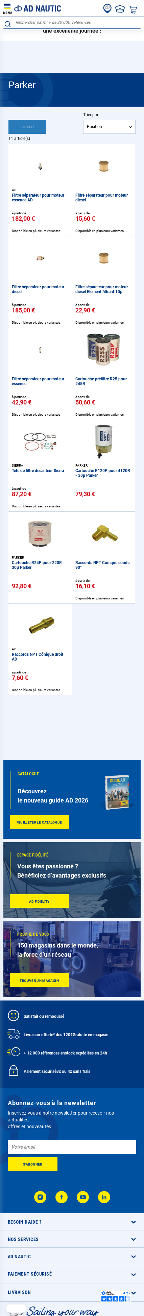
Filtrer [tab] (27, 127)
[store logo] (32, 8)
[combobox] (72, 23)
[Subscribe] (32, 1164)
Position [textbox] (94, 126)
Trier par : (91, 114)
